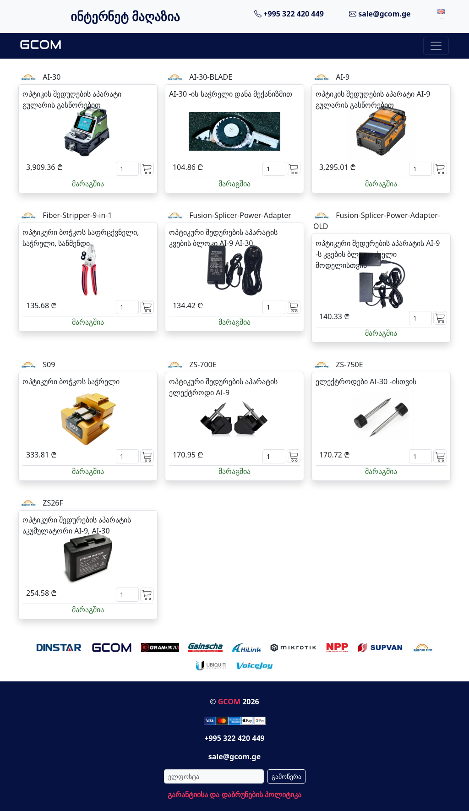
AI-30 (51, 77)
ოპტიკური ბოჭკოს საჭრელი (71, 381)
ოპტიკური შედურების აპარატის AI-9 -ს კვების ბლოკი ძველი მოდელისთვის (378, 254)
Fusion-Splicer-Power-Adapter (240, 215)
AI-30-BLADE (210, 77)
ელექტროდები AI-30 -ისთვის (366, 381)
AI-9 (342, 77)
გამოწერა (286, 776)
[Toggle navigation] (436, 46)
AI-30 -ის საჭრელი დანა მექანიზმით (230, 94)
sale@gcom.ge (380, 14)
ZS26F (53, 503)
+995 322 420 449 (289, 14)
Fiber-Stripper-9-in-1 (77, 215)
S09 (49, 364)
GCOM (229, 702)
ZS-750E (349, 364)
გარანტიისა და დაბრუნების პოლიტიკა (234, 794)
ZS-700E (202, 364)
